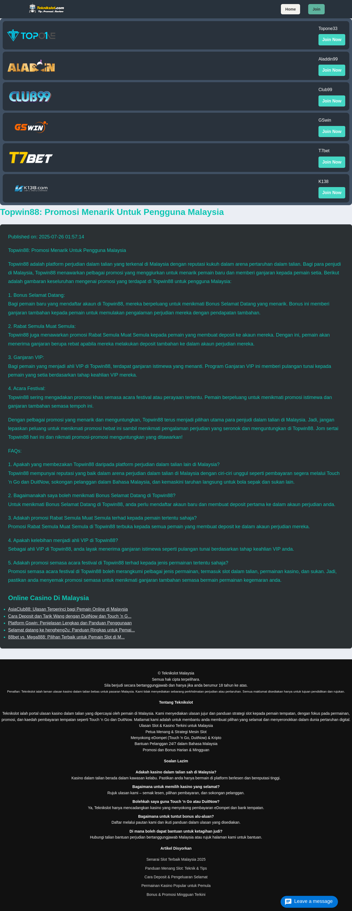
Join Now (331, 39)
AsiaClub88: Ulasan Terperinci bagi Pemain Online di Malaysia (68, 609)
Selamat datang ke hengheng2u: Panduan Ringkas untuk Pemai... (71, 630)
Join (316, 9)
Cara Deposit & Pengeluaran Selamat (175, 877)
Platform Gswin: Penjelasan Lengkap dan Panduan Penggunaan (70, 623)
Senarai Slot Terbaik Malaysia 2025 (175, 859)
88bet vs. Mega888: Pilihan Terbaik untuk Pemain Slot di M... (66, 637)
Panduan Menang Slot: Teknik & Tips (176, 868)
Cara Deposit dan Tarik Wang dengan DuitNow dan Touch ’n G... (69, 616)
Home (290, 9)
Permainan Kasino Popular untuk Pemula (176, 885)
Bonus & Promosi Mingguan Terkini (176, 894)
